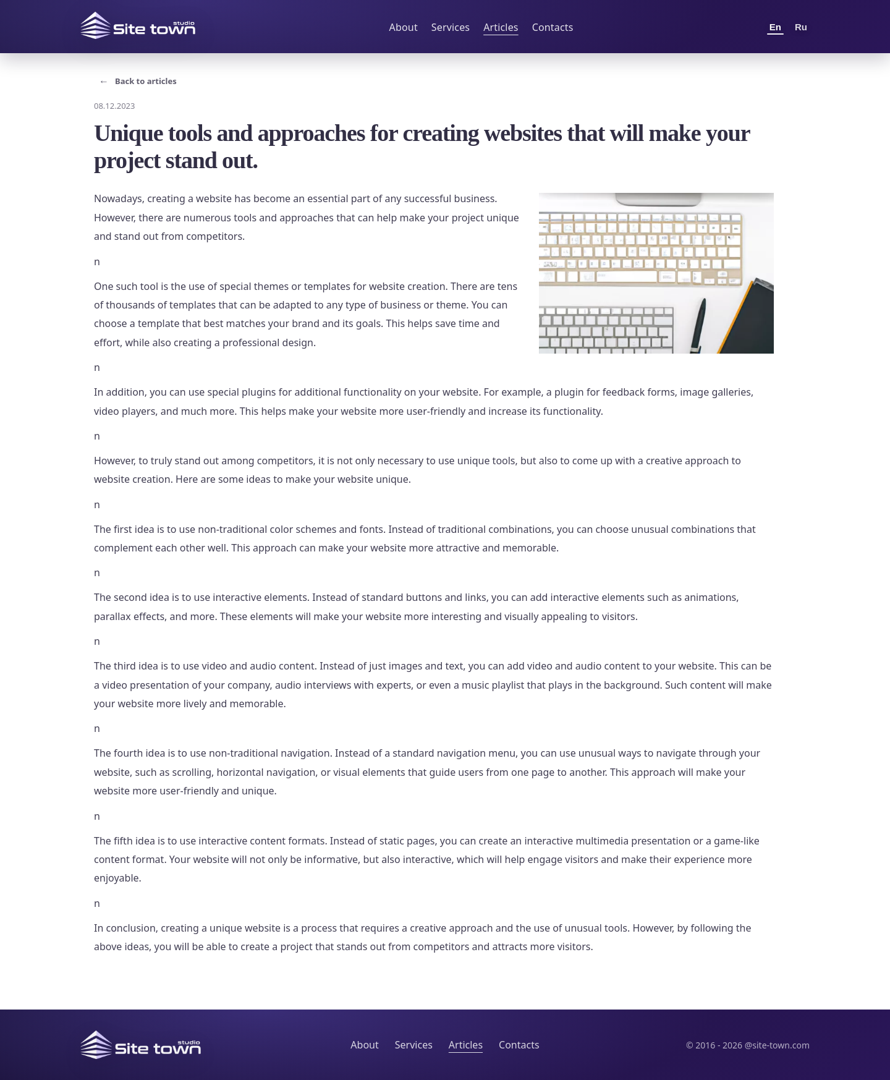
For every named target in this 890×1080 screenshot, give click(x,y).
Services (450, 27)
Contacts (553, 27)
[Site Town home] (137, 25)
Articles (501, 27)
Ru (801, 27)
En (775, 27)
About (403, 27)
